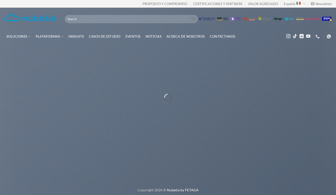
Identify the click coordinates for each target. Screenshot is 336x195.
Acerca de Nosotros (185, 36)
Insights (76, 36)
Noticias (154, 36)
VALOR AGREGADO (263, 4)
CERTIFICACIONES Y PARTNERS (217, 4)
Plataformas (49, 36)
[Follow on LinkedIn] (302, 36)
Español (294, 3)
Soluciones (18, 36)
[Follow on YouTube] (308, 36)
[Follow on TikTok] (295, 36)
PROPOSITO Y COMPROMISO (165, 4)
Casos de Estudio (105, 36)
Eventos (133, 36)
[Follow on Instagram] (288, 36)
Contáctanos (222, 36)
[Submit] (193, 19)
